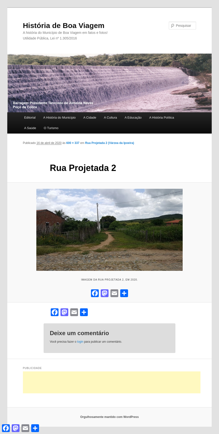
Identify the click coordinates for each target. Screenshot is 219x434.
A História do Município (59, 117)
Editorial (30, 117)
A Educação (133, 117)
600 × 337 (73, 143)
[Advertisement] (111, 382)
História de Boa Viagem (64, 25)
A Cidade (89, 117)
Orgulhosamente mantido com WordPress (109, 417)
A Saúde (30, 128)
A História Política (161, 117)
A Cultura (110, 117)
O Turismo (51, 128)
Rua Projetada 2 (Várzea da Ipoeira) (109, 143)
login (80, 341)
